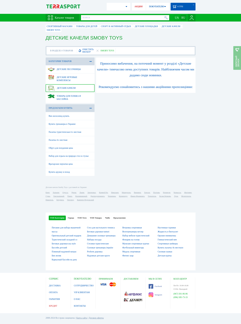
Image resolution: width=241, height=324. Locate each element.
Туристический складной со (64, 240)
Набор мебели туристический (135, 236)
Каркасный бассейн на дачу (64, 259)
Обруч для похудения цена (61, 148)
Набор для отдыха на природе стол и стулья (69, 156)
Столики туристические (98, 244)
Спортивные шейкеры (168, 244)
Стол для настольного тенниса (101, 228)
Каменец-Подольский (85, 200)
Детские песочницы (64, 69)
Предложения (119, 218)
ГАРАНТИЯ (54, 299)
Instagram (155, 294)
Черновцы (112, 196)
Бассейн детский (59, 247)
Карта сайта (81, 318)
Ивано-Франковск (137, 196)
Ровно (69, 196)
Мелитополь (186, 196)
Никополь (49, 200)
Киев (47, 192)
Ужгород (70, 200)
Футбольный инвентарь (133, 247)
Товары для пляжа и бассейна (64, 96)
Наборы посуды (94, 240)
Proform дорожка (94, 251)
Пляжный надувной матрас (64, 251)
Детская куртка (165, 255)
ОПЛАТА (53, 292)
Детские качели (62, 88)
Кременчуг (123, 196)
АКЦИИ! (138, 6)
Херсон (147, 192)
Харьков (56, 192)
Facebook (155, 286)
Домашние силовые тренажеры (101, 236)
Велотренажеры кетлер (132, 232)
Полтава (156, 192)
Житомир (188, 192)
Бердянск (60, 200)
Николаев (115, 192)
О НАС (77, 299)
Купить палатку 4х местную (170, 247)
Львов (81, 192)
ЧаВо (107, 218)
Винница (137, 192)
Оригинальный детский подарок (66, 236)
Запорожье (91, 192)
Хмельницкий (58, 196)
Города (71, 218)
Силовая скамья (165, 251)
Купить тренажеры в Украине (62, 124)
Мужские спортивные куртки (135, 244)
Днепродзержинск (97, 196)
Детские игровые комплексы (62, 77)
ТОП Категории (57, 218)
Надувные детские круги (98, 255)
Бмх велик (56, 255)
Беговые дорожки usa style (64, 244)
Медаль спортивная (131, 251)
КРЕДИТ (53, 306)
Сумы (48, 196)
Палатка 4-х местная (58, 140)
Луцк (176, 196)
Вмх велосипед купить (59, 116)
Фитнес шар (127, 255)
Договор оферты (96, 318)
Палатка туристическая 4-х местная (65, 132)
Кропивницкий (81, 196)
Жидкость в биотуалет (168, 232)
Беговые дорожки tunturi (98, 232)
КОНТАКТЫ (80, 306)
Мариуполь (126, 192)
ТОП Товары (96, 218)
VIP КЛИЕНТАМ (82, 292)
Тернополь (152, 196)
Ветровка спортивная (132, 228)
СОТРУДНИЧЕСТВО (84, 285)
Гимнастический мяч (167, 240)
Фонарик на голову (131, 240)
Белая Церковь (165, 196)
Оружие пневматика (167, 236)
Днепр (73, 192)
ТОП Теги (81, 218)
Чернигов (166, 192)
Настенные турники (167, 228)
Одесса (65, 192)
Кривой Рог (103, 192)
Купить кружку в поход (59, 172)
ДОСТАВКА (55, 285)
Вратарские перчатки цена (61, 164)
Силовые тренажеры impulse (100, 247)
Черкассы (177, 192)
